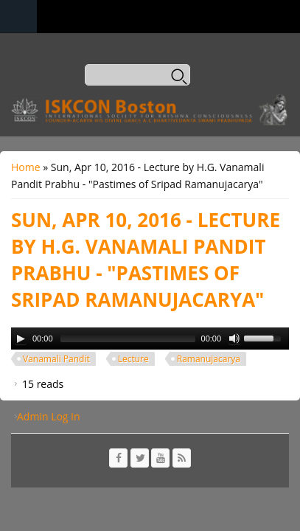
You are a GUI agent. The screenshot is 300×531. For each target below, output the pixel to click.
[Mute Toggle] (234, 338)
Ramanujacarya (208, 359)
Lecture (133, 359)
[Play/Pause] (21, 338)
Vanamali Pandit (56, 359)
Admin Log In (48, 416)
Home (26, 167)
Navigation (18, 16)
